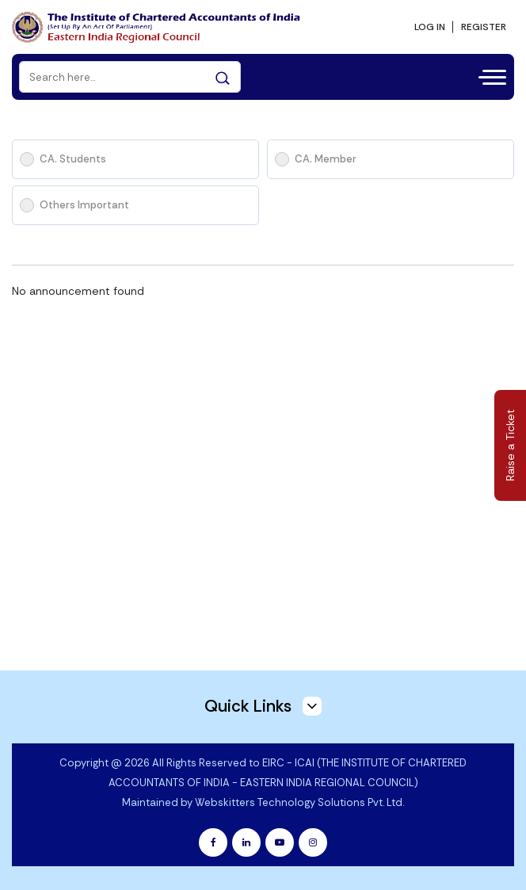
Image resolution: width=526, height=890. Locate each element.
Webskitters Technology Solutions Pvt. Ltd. (299, 802)
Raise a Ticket (510, 445)
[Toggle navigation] (487, 75)
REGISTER (483, 27)
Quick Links (263, 706)
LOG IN (429, 27)
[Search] (130, 77)
